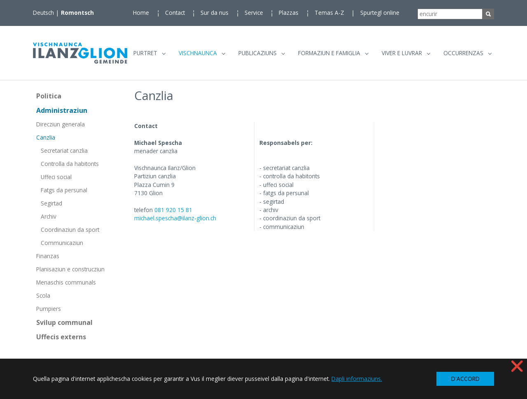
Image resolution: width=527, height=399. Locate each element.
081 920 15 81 (173, 213)
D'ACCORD (465, 379)
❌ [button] (517, 366)
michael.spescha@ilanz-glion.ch (175, 222)
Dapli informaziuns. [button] (356, 379)
